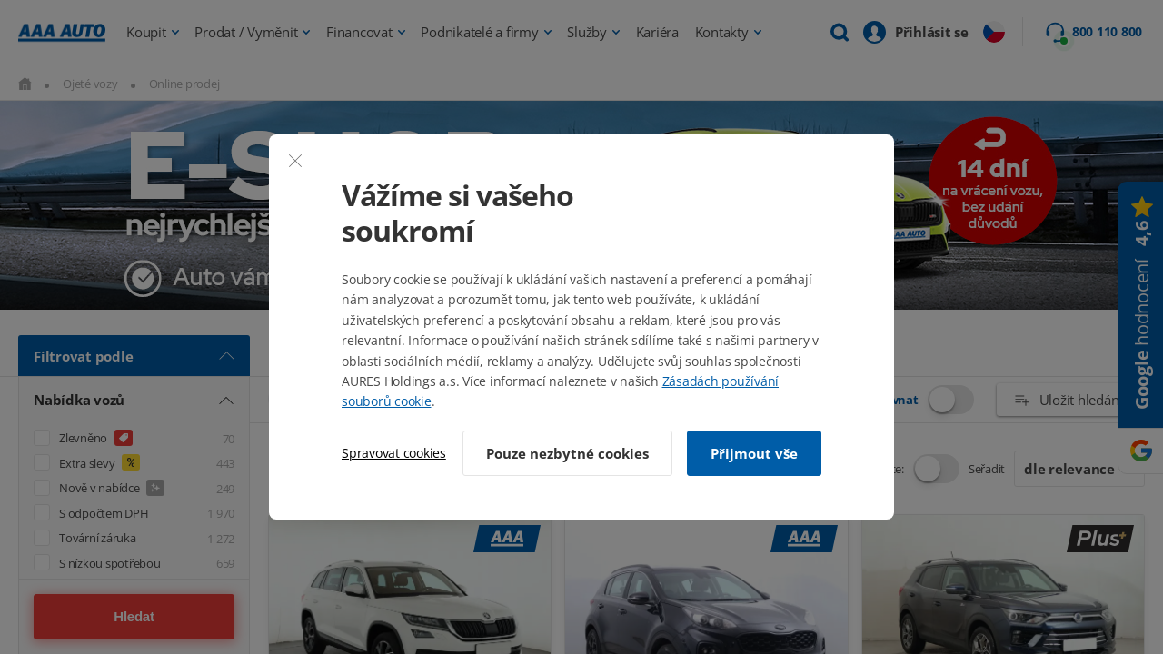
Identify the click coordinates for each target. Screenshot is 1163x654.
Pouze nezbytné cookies (567, 453)
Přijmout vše (754, 453)
